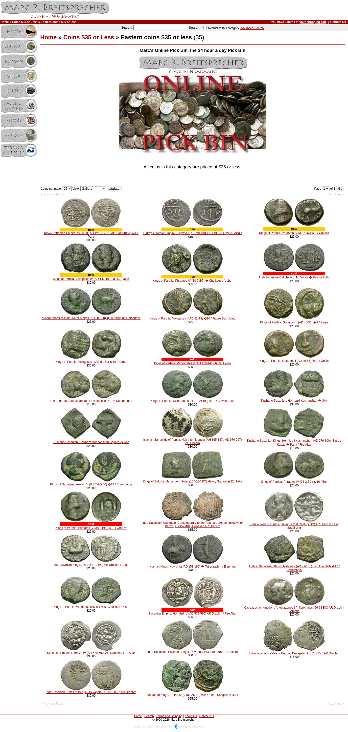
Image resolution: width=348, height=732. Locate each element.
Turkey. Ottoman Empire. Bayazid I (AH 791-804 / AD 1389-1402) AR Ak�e (192, 233)
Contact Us (338, 22)
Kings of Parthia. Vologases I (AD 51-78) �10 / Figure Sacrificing (192, 318)
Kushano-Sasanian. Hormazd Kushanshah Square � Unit (91, 442)
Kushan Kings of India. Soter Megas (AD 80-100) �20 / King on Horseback (91, 318)
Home (4, 22)
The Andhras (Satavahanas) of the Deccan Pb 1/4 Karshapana (91, 401)
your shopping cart (312, 22)
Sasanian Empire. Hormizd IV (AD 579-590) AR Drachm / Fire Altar (192, 613)
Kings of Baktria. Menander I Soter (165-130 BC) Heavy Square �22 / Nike (192, 481)
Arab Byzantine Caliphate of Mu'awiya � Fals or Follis (294, 277)
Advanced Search (252, 28)
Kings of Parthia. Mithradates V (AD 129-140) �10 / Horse (192, 363)
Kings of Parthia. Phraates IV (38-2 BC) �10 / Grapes (90, 528)
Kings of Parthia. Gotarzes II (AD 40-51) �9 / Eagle (294, 322)
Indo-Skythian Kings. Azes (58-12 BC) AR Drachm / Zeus (90, 565)
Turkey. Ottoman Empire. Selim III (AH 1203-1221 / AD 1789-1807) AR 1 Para (91, 234)
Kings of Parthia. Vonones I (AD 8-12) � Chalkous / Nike (90, 607)
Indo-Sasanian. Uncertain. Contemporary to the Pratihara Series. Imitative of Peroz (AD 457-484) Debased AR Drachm (192, 524)
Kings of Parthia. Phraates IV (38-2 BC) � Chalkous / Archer (192, 280)
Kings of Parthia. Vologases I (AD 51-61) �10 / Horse (91, 362)
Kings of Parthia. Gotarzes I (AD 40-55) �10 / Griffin (293, 361)
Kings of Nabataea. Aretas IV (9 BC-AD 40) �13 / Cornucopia (91, 484)
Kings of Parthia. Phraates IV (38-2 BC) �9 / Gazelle (294, 233)
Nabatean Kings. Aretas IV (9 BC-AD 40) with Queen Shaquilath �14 (192, 695)
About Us (191, 716)
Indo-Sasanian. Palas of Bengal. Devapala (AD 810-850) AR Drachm (192, 652)
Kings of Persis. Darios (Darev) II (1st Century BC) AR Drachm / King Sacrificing (294, 526)
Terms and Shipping (169, 716)
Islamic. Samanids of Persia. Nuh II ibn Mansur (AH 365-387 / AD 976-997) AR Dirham (192, 441)
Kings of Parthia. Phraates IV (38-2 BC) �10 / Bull (294, 481)
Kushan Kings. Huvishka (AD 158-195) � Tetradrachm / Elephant (192, 566)
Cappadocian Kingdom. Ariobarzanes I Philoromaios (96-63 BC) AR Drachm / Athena (294, 609)
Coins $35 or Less (25, 22)
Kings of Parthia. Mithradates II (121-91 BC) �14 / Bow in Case (192, 401)
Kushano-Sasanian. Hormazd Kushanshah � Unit (294, 400)
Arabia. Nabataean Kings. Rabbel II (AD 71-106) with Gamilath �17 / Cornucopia (294, 568)
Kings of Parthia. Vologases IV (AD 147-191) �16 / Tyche (91, 279)
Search (149, 716)
